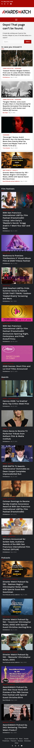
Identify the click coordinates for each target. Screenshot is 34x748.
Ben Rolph (5, 112)
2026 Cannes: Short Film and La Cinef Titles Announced (17, 353)
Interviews (27, 741)
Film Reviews (18, 68)
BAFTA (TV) (10, 463)
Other (16, 743)
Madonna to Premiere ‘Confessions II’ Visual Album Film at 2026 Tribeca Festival (17, 243)
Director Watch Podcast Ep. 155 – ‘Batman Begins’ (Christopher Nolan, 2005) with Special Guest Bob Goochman (17, 160)
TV (8, 428)
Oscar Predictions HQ (11, 739)
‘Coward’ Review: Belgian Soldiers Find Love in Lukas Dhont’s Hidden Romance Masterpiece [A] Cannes (17, 58)
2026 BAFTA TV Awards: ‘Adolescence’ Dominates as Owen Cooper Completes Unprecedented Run (17, 453)
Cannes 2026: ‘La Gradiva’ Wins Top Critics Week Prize (17, 388)
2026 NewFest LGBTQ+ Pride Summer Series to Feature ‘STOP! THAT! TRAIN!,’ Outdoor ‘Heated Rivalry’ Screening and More (17, 275)
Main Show (6, 684)
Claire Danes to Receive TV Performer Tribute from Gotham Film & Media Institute (17, 418)
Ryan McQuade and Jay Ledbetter (11, 181)
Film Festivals (6, 210)
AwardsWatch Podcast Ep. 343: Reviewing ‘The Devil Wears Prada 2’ (17, 712)
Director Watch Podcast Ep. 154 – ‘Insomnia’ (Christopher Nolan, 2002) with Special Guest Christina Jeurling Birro (17, 607)
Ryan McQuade (7, 700)
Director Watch (7, 170)
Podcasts (15, 170)
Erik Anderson (6, 77)
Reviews (20, 741)
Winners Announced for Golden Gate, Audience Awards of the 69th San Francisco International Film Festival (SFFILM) (17, 526)
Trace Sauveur (6, 148)
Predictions (5, 741)
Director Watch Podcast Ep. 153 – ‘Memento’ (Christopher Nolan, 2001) (17, 642)
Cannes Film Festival (8, 68)
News (12, 210)
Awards (5, 398)
